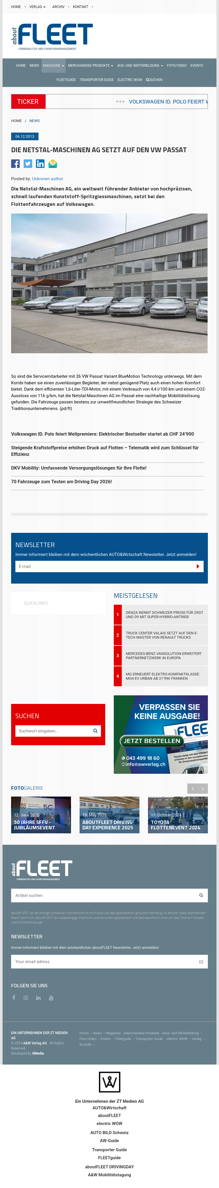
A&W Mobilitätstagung (109, 1174)
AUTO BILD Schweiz (109, 1132)
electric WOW (179, 1039)
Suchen (154, 80)
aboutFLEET (109, 1115)
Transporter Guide (151, 1039)
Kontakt (88, 1045)
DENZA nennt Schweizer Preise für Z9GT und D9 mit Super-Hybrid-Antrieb (164, 614)
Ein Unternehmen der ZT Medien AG (109, 1101)
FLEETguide (109, 1157)
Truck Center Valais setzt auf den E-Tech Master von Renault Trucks (162, 635)
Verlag (199, 1039)
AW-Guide (109, 1140)
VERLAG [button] (37, 7)
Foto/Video (90, 1039)
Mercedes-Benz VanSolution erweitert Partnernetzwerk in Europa (164, 655)
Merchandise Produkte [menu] (144, 1033)
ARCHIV (58, 7)
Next (203, 788)
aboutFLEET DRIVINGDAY (109, 1166)
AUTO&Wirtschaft (109, 1107)
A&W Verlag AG (35, 1043)
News (99, 1033)
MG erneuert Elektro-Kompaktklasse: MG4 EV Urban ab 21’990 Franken (163, 676)
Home (86, 1033)
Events (108, 1039)
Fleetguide (125, 1039)
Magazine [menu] (115, 1033)
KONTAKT (81, 7)
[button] (54, 65)
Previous (192, 788)
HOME (16, 7)
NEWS (34, 121)
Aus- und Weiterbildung (183, 1033)
